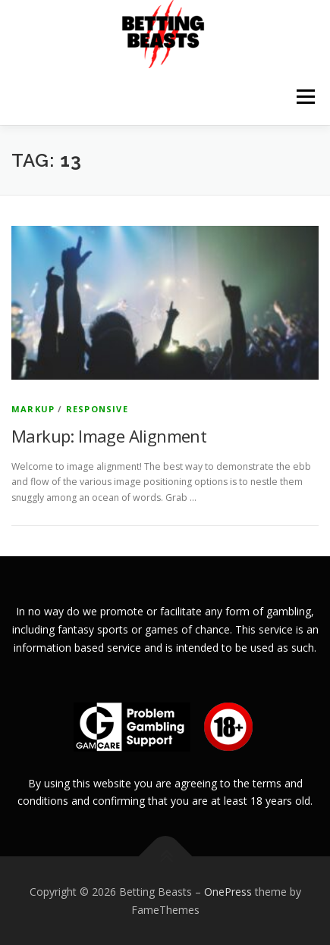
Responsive (97, 409)
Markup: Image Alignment (108, 435)
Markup (33, 409)
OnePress (228, 891)
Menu (304, 96)
